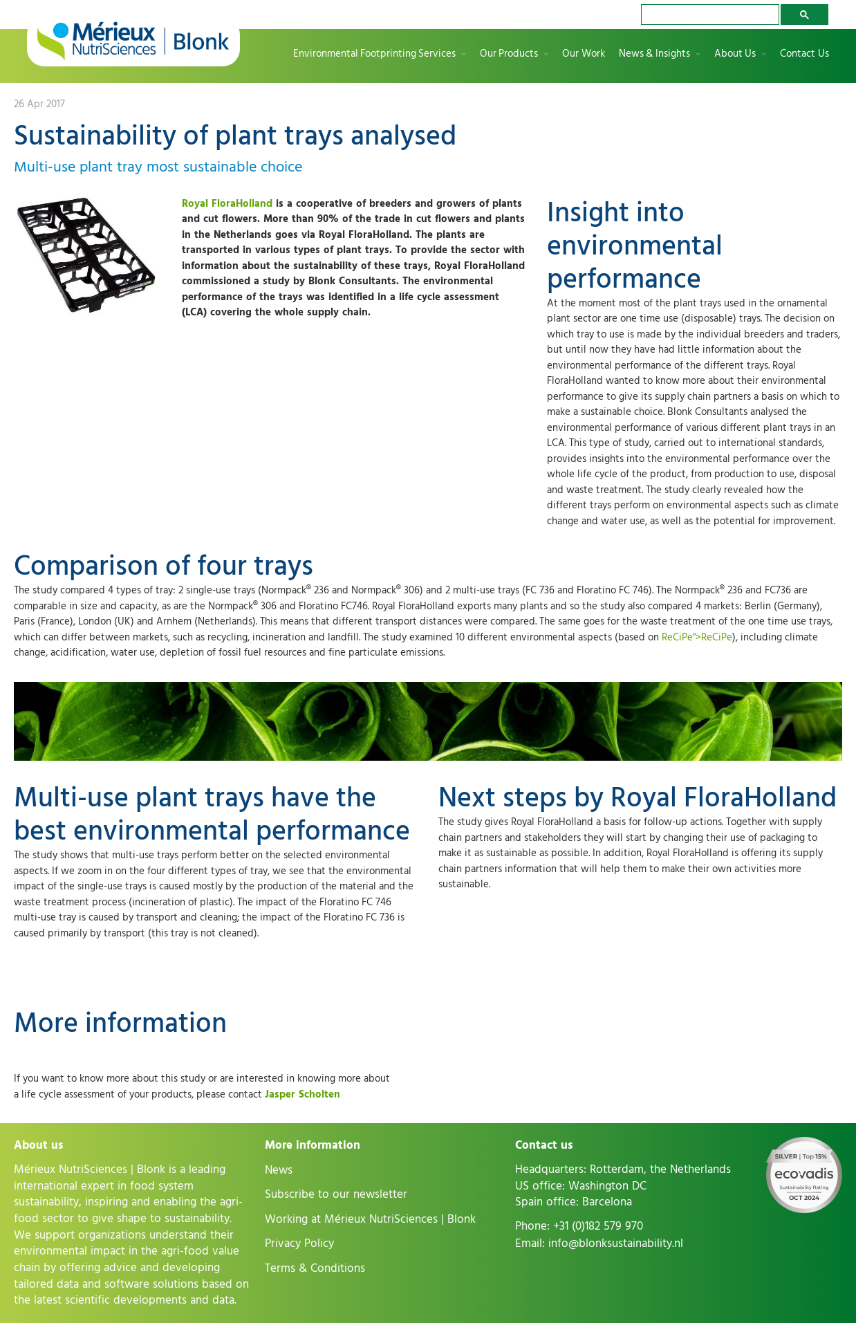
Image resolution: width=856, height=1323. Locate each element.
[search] (709, 14)
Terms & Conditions (315, 1268)
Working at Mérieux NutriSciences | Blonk (370, 1219)
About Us (735, 54)
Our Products (509, 54)
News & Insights (654, 54)
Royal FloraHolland (227, 203)
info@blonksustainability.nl (615, 1243)
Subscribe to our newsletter (336, 1194)
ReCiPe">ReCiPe (697, 637)
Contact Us (804, 54)
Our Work (583, 54)
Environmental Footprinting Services (374, 54)
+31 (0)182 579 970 (598, 1226)
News (278, 1170)
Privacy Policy (299, 1243)
